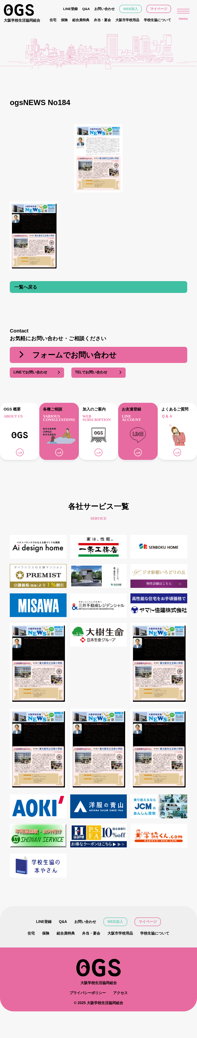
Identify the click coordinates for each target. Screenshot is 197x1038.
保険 (64, 20)
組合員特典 (80, 20)
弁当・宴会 (102, 20)
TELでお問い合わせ (98, 372)
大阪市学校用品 (127, 20)
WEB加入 (130, 9)
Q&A (86, 9)
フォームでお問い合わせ (67, 355)
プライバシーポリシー (88, 993)
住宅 (53, 20)
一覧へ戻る (25, 287)
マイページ (158, 9)
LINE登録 (70, 9)
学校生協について (157, 20)
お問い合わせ (104, 9)
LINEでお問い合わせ (36, 372)
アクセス (120, 993)
